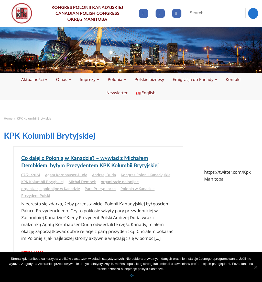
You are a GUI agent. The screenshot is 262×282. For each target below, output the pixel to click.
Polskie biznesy (149, 79)
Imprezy (89, 79)
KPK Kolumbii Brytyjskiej (42, 181)
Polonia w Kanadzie (138, 188)
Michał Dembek (82, 181)
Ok (132, 275)
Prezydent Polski (35, 195)
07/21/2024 (30, 174)
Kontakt (233, 79)
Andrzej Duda (104, 174)
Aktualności (34, 79)
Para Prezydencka (100, 188)
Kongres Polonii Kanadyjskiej (146, 174)
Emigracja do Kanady (195, 79)
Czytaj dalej (32, 252)
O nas (63, 79)
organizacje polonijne (120, 181)
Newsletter (117, 93)
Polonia (117, 79)
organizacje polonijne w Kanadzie (50, 188)
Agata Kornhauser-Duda (66, 174)
